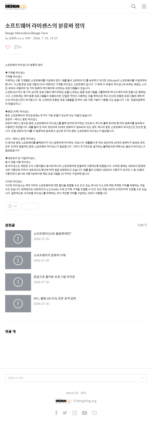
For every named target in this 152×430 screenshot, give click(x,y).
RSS (83, 392)
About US (72, 392)
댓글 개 (10, 331)
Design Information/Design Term (26, 33)
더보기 (142, 224)
